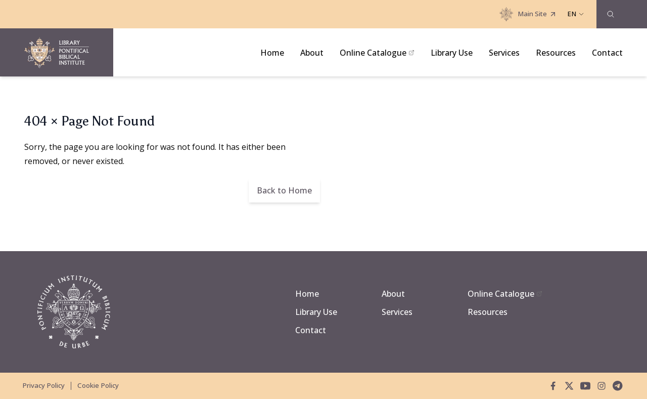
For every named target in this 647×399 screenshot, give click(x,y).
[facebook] (553, 386)
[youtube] (585, 386)
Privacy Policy (43, 385)
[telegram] (618, 386)
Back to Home (284, 190)
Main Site (528, 14)
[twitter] (569, 386)
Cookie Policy (98, 385)
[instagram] (601, 386)
